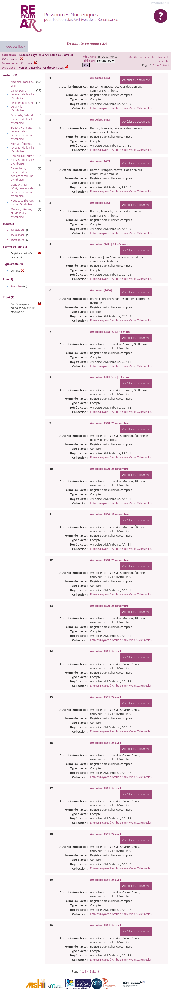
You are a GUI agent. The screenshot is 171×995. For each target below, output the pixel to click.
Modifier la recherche (142, 57)
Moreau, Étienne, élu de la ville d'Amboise (21, 213)
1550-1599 (17, 240)
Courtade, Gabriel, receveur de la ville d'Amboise (22, 119)
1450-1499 (17, 230)
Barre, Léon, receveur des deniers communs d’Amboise (22, 174)
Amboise (16, 286)
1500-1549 (17, 235)
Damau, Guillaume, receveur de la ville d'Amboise (23, 159)
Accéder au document (135, 80)
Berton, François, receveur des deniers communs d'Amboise (22, 133)
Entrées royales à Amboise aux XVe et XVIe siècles (121, 108)
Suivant (164, 65)
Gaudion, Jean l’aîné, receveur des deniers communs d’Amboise (23, 190)
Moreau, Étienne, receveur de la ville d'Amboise (22, 147)
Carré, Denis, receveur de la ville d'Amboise (22, 94)
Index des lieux (14, 46)
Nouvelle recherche (163, 59)
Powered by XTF (160, 2)
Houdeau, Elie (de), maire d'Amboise (22, 202)
